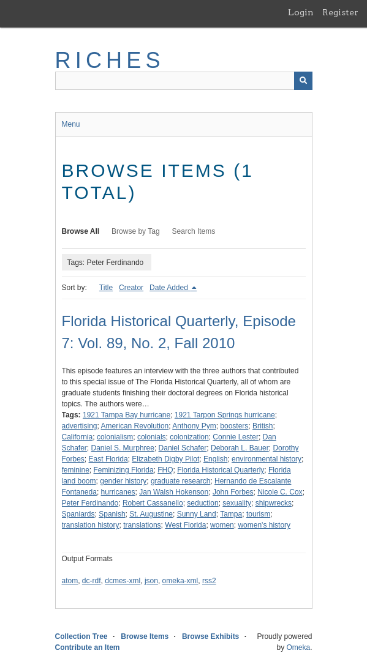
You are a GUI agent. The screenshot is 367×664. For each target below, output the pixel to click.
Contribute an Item (87, 647)
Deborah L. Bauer (240, 448)
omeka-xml (180, 580)
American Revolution (135, 426)
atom (70, 580)
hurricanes (118, 492)
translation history (90, 525)
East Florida (108, 459)
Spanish (112, 514)
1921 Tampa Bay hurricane (126, 415)
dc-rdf (91, 580)
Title (106, 287)
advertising (79, 426)
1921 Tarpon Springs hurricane (225, 415)
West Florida (185, 525)
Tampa (231, 514)
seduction (202, 503)
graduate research (180, 481)
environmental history (266, 459)
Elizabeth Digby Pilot (165, 459)
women (222, 525)
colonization (189, 437)
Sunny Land (196, 514)
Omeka (298, 647)
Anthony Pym (194, 426)
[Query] (183, 81)
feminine (75, 470)
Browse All (81, 231)
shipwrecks (273, 503)
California (77, 437)
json (151, 580)
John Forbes (233, 492)
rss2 (209, 580)
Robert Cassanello (153, 503)
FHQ (165, 470)
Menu (71, 124)
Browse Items (144, 636)
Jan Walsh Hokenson (173, 492)
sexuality (236, 503)
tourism (258, 514)
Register (340, 12)
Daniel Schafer (183, 448)
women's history (264, 525)
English (215, 459)
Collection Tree (81, 636)
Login (301, 12)
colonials (151, 437)
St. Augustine (151, 514)
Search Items (194, 231)
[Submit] (303, 81)
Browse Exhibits (210, 636)
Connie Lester (236, 437)
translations (142, 525)
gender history (123, 481)
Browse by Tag (136, 231)
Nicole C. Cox (279, 492)
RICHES (110, 60)
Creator (131, 287)
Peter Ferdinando (90, 503)
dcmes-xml (122, 580)
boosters (234, 426)
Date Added (169, 287)
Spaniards (78, 514)
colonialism (115, 437)
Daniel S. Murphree (122, 448)
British (262, 426)
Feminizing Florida (124, 470)
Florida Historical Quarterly (220, 470)
